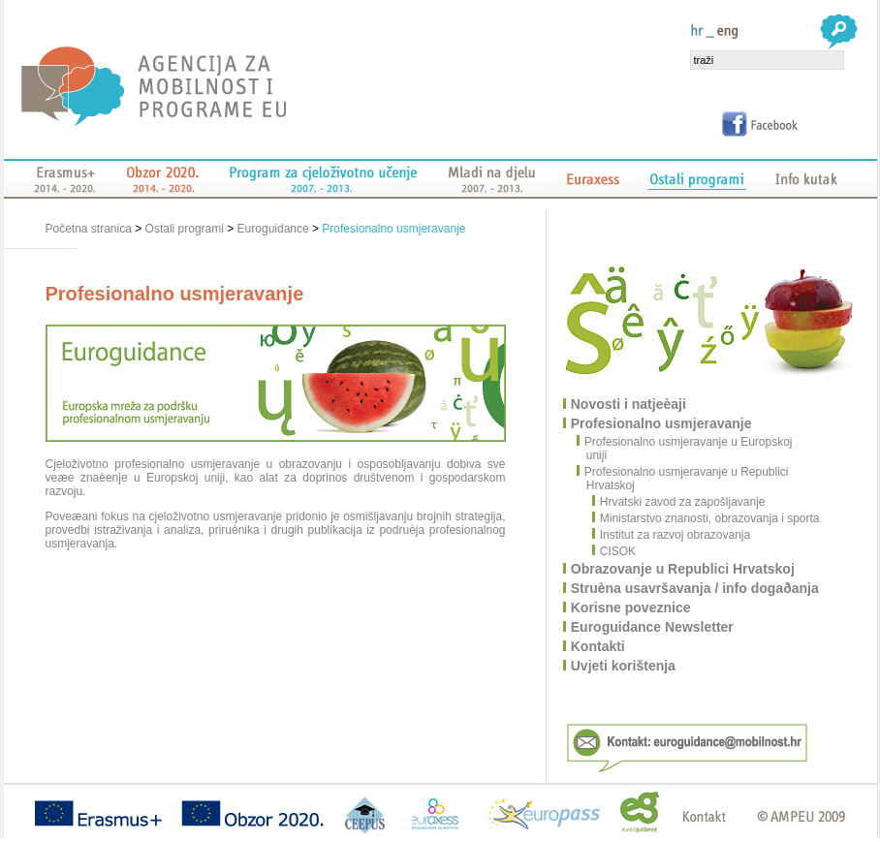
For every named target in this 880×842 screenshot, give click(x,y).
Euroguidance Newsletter (653, 627)
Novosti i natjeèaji (629, 404)
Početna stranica (91, 228)
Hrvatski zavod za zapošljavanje (679, 502)
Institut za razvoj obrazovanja (671, 535)
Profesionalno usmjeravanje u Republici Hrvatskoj (687, 478)
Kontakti (599, 646)
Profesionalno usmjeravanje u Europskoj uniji (689, 448)
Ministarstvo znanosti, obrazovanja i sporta (706, 518)
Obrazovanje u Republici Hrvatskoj (684, 569)
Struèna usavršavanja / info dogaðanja (696, 588)
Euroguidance (273, 228)
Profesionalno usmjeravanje (393, 228)
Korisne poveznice (632, 607)
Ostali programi (184, 228)
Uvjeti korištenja (624, 665)
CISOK (614, 551)
